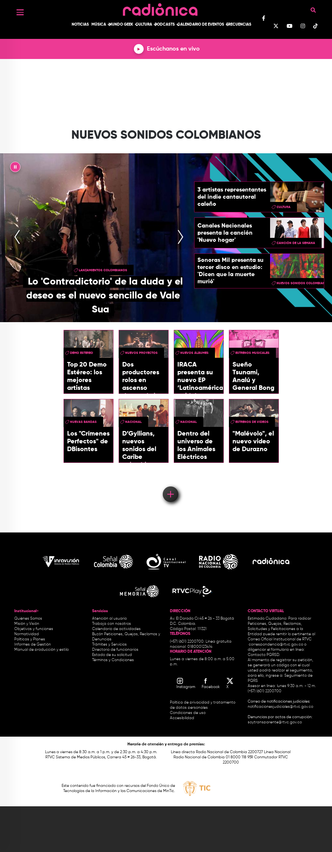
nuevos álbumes (194, 353)
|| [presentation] (15, 168)
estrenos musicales (252, 353)
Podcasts (165, 25)
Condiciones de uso (188, 713)
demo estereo (81, 353)
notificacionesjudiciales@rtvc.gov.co (280, 707)
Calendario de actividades (116, 629)
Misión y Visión (26, 624)
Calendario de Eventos (200, 25)
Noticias (80, 25)
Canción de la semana (296, 243)
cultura (283, 207)
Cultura (144, 25)
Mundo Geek (121, 25)
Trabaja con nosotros (111, 624)
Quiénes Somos (28, 619)
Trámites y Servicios (109, 645)
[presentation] (17, 238)
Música (98, 25)
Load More (170, 484)
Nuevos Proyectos (141, 353)
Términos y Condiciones (113, 660)
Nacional (133, 422)
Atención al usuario (109, 619)
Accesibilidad (182, 718)
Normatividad (26, 634)
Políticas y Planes (29, 639)
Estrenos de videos (251, 422)
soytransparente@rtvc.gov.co (275, 722)
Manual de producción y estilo (41, 650)
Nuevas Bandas (83, 422)
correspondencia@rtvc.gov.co (276, 645)
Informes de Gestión (32, 645)
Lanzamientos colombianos (103, 270)
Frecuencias (238, 25)
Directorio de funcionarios (115, 650)
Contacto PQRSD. (264, 655)
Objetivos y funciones (33, 629)
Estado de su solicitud (112, 655)
